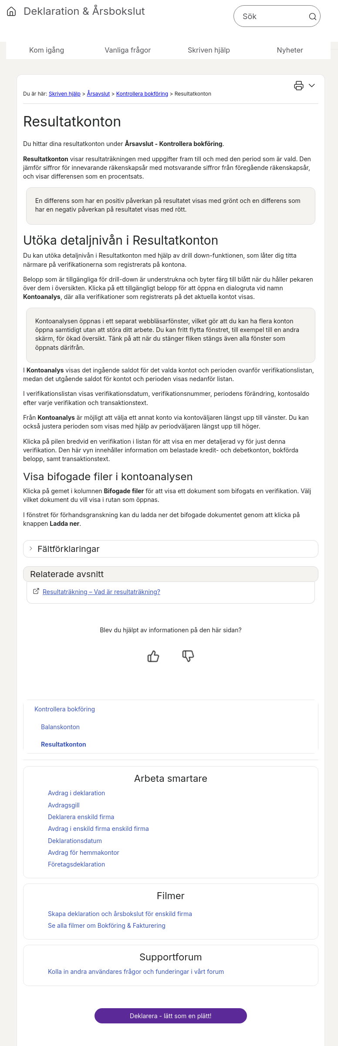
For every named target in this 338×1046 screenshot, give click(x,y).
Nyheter (290, 50)
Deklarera (81, 816)
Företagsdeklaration (76, 864)
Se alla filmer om (107, 925)
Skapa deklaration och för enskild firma (120, 913)
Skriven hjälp (65, 93)
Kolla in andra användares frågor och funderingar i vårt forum (136, 971)
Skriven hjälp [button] (209, 50)
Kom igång (46, 50)
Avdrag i (79, 828)
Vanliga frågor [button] (128, 50)
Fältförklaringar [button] (68, 549)
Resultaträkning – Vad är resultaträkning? (101, 591)
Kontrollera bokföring (142, 93)
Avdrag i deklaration (76, 793)
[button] (313, 16)
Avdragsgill (64, 805)
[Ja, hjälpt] (153, 656)
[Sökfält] (277, 16)
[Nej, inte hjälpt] (188, 656)
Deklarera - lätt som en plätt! (171, 1015)
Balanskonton (60, 727)
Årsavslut (98, 93)
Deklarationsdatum (75, 840)
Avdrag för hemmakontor (83, 852)
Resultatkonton (63, 744)
